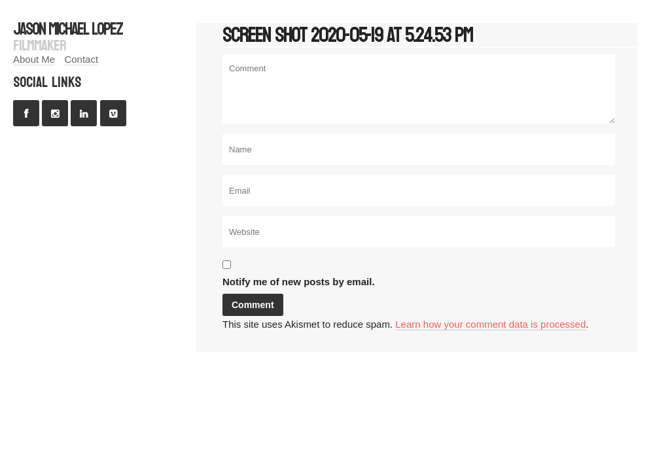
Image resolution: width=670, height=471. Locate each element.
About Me (34, 59)
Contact (81, 59)
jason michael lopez (67, 29)
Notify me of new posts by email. (298, 281)
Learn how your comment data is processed (490, 324)
